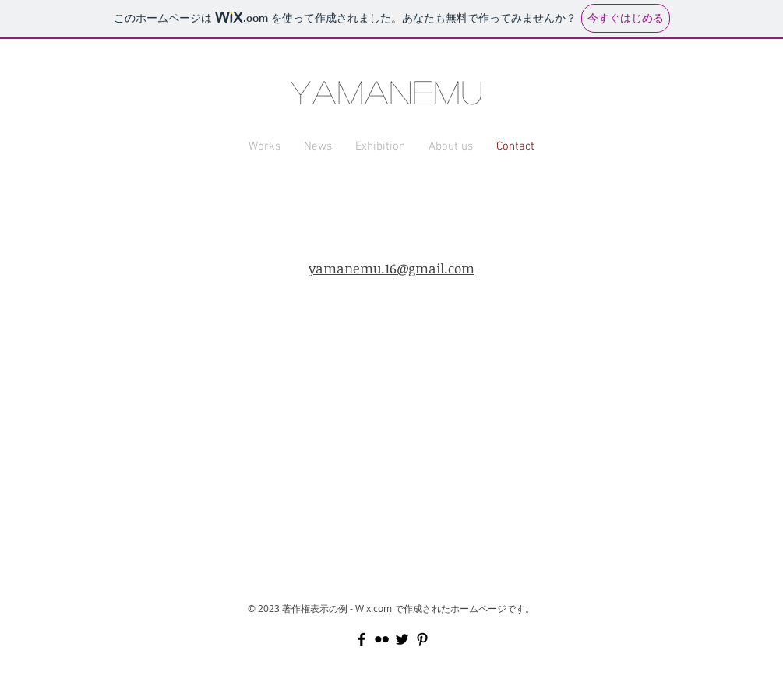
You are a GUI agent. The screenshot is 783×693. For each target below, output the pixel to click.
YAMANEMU (388, 91)
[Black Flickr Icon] (381, 639)
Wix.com (373, 608)
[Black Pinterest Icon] (422, 639)
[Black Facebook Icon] (361, 639)
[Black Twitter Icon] (402, 639)
